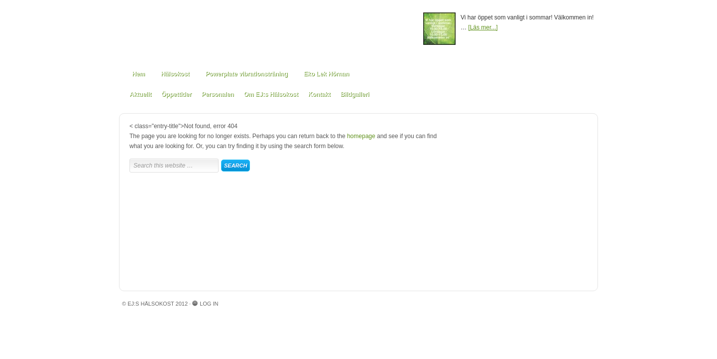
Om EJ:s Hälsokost (270, 94)
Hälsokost (175, 73)
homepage (361, 136)
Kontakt (319, 94)
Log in (209, 304)
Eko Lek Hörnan (326, 73)
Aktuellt (140, 94)
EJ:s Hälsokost (271, 31)
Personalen (218, 94)
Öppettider (176, 94)
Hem (138, 73)
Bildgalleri (354, 94)
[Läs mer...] (482, 27)
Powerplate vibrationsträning (246, 73)
